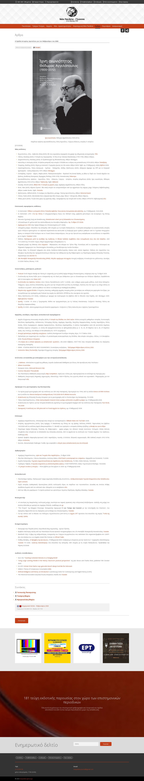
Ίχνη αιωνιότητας (50, 138)
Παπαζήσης (103, 162)
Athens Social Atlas (24, 365)
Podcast (20, 274)
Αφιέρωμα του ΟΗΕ (24, 225)
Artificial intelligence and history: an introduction (33, 572)
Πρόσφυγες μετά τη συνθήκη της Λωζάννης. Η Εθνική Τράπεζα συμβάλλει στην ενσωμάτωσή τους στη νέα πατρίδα (64, 239)
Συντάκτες (75, 2)
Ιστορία (37, 47)
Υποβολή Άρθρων (86, 2)
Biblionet (55, 182)
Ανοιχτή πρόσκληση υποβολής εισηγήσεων (32, 333)
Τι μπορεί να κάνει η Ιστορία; (28, 466)
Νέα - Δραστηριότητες (62, 26)
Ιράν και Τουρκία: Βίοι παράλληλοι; (47, 455)
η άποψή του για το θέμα (97, 426)
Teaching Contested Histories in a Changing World (41, 558)
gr (62, 505)
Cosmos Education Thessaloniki (28, 371)
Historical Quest (85, 193)
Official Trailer (59, 537)
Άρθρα (97, 26)
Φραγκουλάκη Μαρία (25, 600)
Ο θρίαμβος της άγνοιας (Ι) (38, 540)
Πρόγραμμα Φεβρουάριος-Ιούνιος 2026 (81, 347)
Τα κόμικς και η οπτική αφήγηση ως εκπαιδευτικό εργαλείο (39, 342)
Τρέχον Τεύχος (38, 26)
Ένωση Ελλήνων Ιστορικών (31, 339)
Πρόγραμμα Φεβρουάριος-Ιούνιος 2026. (72, 350)
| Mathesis (21, 362)
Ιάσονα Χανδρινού (36, 394)
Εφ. (69, 222)
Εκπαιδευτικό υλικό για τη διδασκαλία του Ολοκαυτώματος (65, 219)
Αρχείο (49, 26)
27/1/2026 (79, 222)
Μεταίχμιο (51, 171)
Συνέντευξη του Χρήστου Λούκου (29, 282)
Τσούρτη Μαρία (23, 596)
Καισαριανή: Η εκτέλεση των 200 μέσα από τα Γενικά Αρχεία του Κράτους (42, 408)
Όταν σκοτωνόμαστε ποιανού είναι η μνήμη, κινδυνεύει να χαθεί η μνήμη (60, 400)
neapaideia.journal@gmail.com (83, 769)
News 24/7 (37, 279)
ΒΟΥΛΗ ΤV (33, 256)
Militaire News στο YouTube (75, 421)
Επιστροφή (21, 621)
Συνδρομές (98, 2)
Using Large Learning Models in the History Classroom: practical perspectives (44, 561)
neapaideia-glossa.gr (26, 779)
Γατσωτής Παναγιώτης (26, 592)
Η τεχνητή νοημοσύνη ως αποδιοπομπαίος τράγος (47, 464)
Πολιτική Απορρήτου (111, 2)
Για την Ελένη (37, 214)
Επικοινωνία (72, 30)
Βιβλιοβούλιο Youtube (25, 299)
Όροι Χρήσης (124, 2)
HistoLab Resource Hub (36, 368)
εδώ (104, 199)
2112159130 (19, 769)
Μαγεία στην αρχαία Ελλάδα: (27, 290)
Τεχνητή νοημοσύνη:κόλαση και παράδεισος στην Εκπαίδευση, (52, 461)
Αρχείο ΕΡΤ (74, 514)
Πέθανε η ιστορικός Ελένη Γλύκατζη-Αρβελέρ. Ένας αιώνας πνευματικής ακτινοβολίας (55, 211)
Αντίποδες (26, 440)
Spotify (20, 301)
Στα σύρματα (43, 244)
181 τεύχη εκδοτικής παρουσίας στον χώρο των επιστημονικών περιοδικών (72, 700)
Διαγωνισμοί (117, 26)
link (50, 569)
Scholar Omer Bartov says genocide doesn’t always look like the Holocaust (48, 566)
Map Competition (51, 374)
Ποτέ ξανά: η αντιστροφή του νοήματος (71, 458)
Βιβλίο (102, 165)
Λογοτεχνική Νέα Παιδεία (83, 26)
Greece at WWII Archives (101, 392)
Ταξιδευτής (44, 182)
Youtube (29, 236)
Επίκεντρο (73, 176)
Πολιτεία (39, 190)
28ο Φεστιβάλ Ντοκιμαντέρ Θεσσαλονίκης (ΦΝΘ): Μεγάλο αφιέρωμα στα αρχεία (44, 258)
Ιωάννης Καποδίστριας (39, 543)
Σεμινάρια (106, 26)
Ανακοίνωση (22, 397)
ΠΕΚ (96, 154)
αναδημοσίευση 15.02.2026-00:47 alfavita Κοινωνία (59, 394)
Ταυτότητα (26, 26)
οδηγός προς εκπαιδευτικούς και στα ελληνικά (73, 443)
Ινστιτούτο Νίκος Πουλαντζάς (27, 350)
